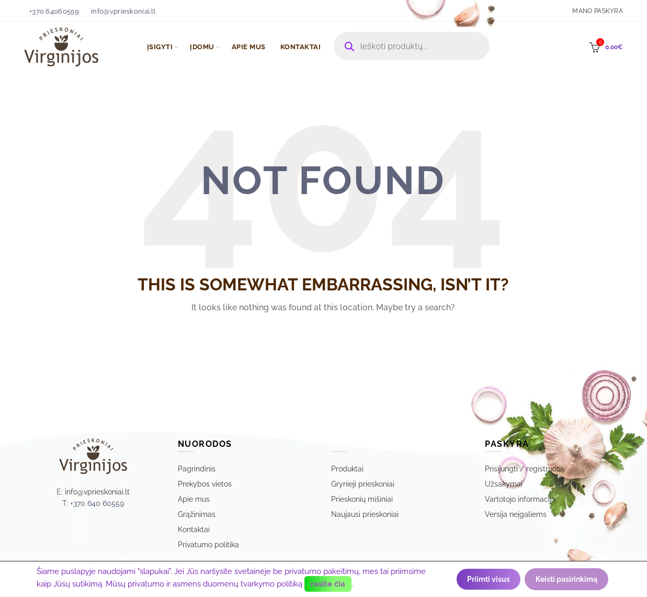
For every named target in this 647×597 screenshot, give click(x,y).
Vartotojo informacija (520, 499)
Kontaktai (194, 529)
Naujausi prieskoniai (365, 514)
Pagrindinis (196, 469)
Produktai (347, 469)
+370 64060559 (54, 11)
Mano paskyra (597, 11)
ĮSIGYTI (160, 47)
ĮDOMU (202, 47)
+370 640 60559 (97, 503)
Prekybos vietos (205, 484)
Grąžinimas (196, 514)
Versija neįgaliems (516, 514)
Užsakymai (504, 484)
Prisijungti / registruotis (524, 469)
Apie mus (194, 499)
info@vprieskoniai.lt (123, 11)
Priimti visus (488, 579)
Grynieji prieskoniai (362, 484)
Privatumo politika (208, 544)
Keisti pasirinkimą (566, 579)
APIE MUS (249, 47)
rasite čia (328, 583)
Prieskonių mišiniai (362, 499)
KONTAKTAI (300, 47)
